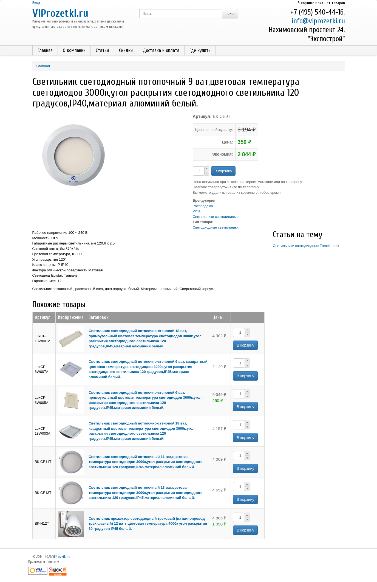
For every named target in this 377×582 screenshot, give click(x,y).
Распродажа (203, 206)
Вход (36, 3)
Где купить (200, 50)
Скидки (126, 50)
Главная (45, 50)
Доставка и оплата (161, 50)
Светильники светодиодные (216, 217)
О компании (74, 50)
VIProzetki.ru (60, 13)
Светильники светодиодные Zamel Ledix (306, 246)
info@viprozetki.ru (318, 21)
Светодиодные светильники (216, 227)
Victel (197, 211)
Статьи (102, 50)
